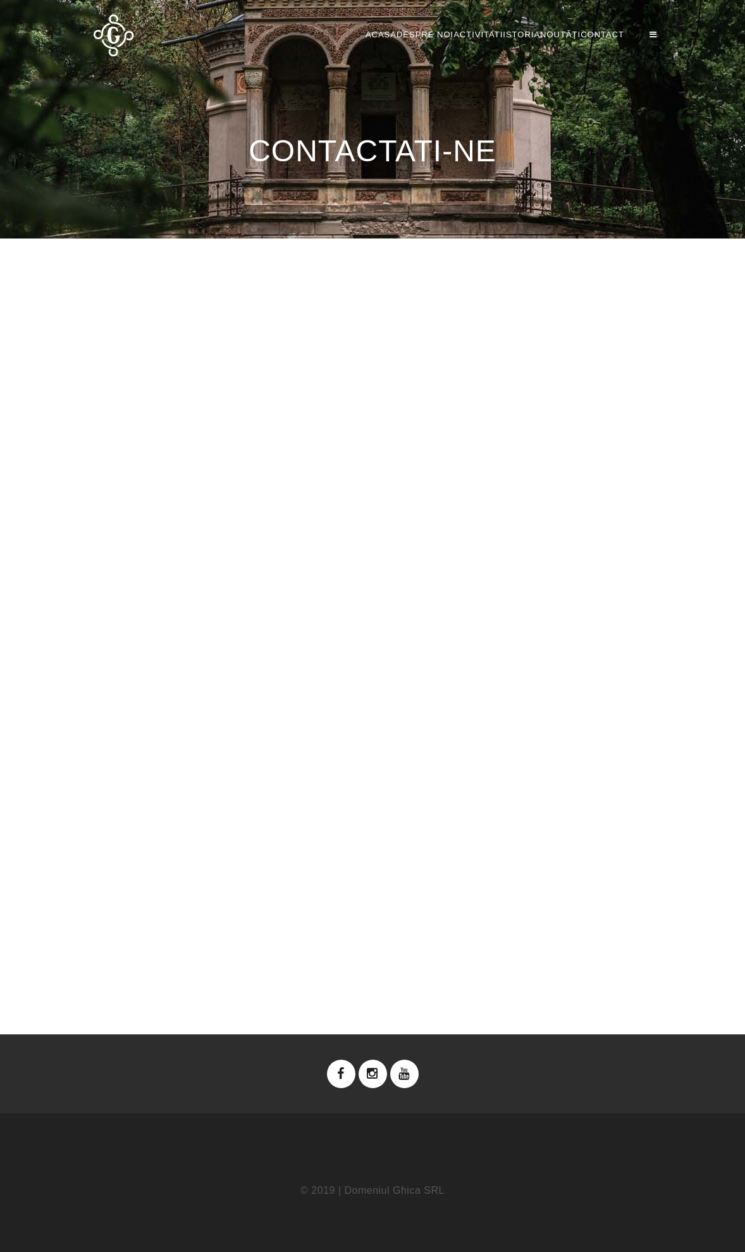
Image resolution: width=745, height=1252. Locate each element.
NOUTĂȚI (535, 34)
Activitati (402, 34)
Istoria (470, 34)
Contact (602, 34)
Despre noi (323, 34)
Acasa (254, 34)
